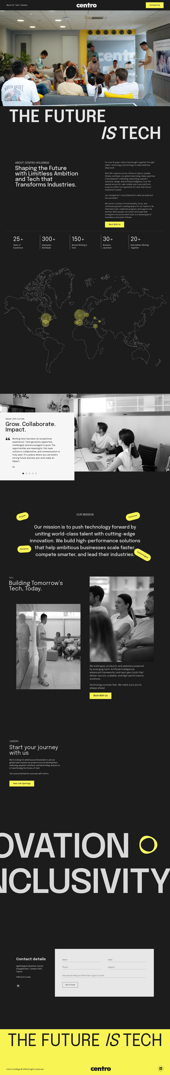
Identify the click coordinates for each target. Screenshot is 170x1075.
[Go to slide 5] (36, 473)
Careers (23, 5)
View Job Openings (21, 784)
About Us (10, 5)
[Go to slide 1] (23, 473)
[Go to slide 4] (32, 473)
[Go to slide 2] (26, 473)
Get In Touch (70, 985)
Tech (17, 5)
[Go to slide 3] (29, 473)
